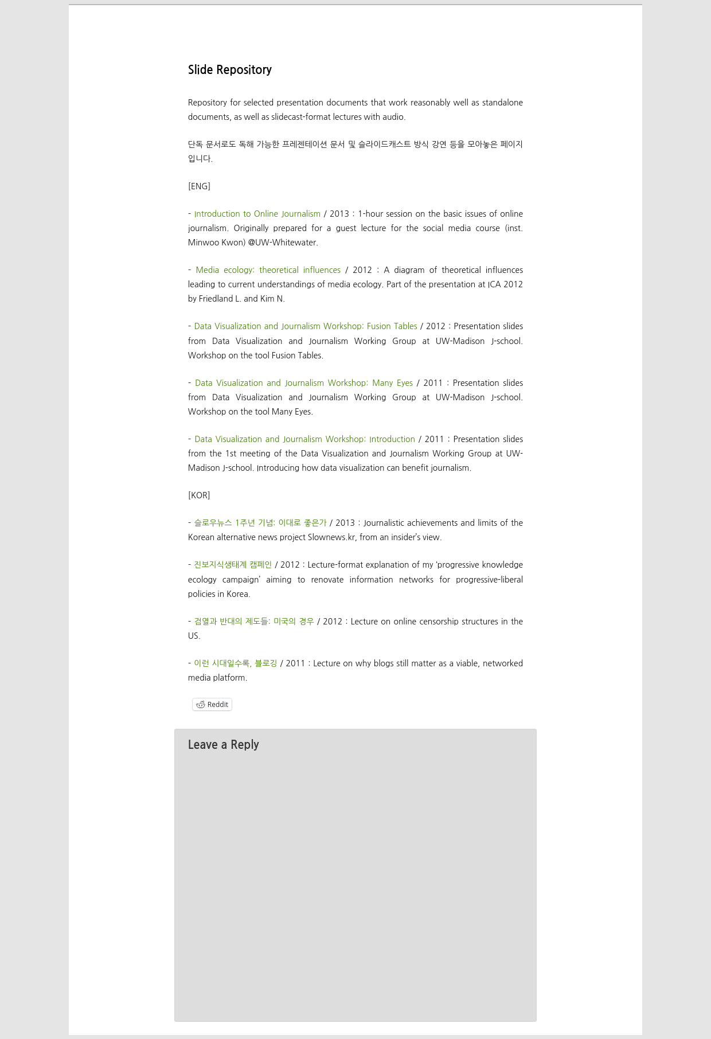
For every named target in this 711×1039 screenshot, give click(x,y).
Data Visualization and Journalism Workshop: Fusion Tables (305, 326)
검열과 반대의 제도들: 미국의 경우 (254, 622)
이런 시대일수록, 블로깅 (235, 663)
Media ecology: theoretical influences (268, 270)
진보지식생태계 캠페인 (233, 565)
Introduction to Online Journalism (257, 214)
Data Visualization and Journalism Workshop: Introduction (304, 439)
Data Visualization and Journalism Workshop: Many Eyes (304, 383)
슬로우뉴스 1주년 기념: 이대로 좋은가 (260, 523)
